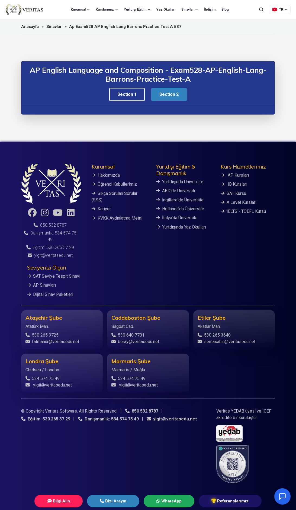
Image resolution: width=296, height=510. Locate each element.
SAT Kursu (233, 193)
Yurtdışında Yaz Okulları (181, 226)
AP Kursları (235, 175)
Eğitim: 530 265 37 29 (50, 247)
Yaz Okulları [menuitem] (165, 9)
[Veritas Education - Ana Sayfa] (24, 9)
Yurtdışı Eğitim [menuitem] (137, 9)
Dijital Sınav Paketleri (50, 294)
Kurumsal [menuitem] (80, 9)
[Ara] (261, 9)
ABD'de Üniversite (176, 190)
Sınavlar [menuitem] (189, 9)
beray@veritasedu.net (135, 341)
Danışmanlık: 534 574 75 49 (108, 418)
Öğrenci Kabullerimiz (114, 184)
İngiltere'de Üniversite (180, 199)
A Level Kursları (238, 202)
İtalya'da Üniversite (177, 217)
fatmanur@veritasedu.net (52, 341)
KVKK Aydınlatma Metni (117, 217)
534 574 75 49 (42, 378)
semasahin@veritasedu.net (226, 341)
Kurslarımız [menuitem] (107, 9)
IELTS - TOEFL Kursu (243, 211)
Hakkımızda (106, 175)
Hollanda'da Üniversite (180, 208)
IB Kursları (234, 184)
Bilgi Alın (73, 500)
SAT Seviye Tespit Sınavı (53, 276)
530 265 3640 (214, 334)
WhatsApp (163, 500)
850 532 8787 (50, 225)
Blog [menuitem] (225, 9)
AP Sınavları (41, 285)
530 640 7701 (127, 334)
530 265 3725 (42, 334)
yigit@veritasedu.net (50, 255)
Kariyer (101, 208)
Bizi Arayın (117, 500)
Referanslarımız (214, 500)
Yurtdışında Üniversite (179, 181)
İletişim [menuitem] (209, 9)
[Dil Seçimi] (280, 9)
